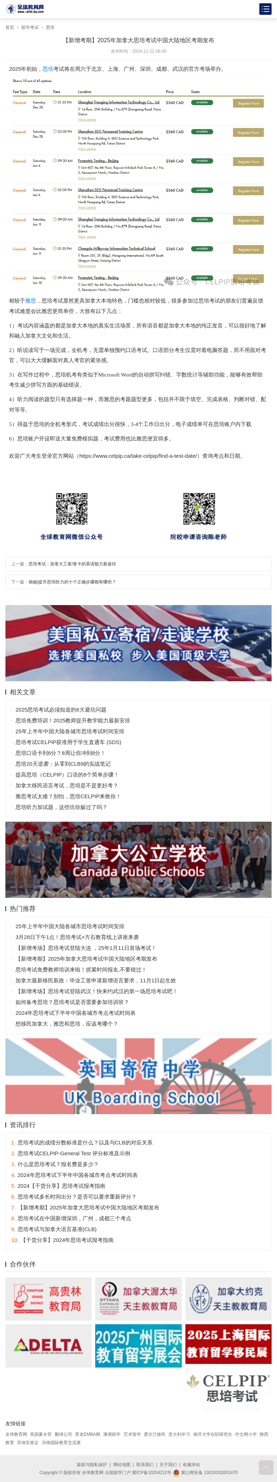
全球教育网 (16, 1434)
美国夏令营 (41, 1434)
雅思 (30, 300)
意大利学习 (179, 1434)
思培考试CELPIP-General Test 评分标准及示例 (70, 1153)
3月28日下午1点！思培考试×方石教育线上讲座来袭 (77, 937)
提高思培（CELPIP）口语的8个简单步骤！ (67, 775)
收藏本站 (191, 1464)
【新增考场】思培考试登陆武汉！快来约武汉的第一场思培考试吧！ (97, 991)
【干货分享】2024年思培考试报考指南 (62, 1240)
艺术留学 (132, 1434)
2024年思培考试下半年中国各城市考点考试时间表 (76, 1013)
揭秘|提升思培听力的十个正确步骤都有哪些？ (72, 581)
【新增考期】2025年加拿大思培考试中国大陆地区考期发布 (86, 959)
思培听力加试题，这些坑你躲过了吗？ (61, 807)
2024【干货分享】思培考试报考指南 (58, 1186)
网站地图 (122, 1464)
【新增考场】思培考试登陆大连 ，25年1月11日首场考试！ (86, 948)
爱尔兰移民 (155, 1434)
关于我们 (168, 1464)
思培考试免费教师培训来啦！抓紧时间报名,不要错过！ (81, 969)
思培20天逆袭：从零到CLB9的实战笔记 (63, 764)
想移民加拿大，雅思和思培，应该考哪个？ (67, 1024)
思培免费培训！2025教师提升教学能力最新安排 (73, 720)
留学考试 (30, 27)
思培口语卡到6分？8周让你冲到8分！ (61, 753)
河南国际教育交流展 (61, 1442)
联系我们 (145, 1464)
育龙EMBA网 (87, 1434)
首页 (9, 27)
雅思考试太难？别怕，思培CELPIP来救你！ (68, 796)
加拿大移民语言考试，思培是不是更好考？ (67, 785)
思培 (50, 27)
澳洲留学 (111, 1434)
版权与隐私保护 (92, 1464)
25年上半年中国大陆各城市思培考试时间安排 (70, 731)
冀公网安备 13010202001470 (205, 1472)
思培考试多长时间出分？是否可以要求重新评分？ (74, 1197)
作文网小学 (246, 1434)
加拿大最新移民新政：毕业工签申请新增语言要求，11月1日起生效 (96, 980)
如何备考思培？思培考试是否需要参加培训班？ (72, 1002)
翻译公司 (63, 1434)
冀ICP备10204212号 (151, 1472)
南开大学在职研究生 (212, 1434)
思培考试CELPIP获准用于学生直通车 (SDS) (68, 742)
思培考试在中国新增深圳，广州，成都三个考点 (71, 1218)
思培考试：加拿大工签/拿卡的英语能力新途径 (72, 563)
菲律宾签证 (28, 1442)
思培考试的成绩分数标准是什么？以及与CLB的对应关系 (82, 1142)
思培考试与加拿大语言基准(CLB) (54, 1229)
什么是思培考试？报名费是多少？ (55, 1164)
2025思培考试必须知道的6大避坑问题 (61, 710)
